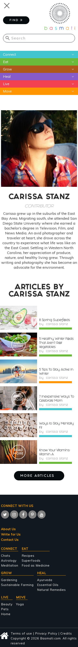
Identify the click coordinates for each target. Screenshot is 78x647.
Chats (5, 556)
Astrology (9, 560)
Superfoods (31, 560)
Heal (7, 76)
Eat (5, 62)
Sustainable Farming (17, 585)
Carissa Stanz (57, 324)
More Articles (39, 476)
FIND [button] (16, 20)
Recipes (28, 556)
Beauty (7, 604)
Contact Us (10, 540)
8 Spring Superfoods (54, 320)
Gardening (9, 580)
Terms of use (21, 633)
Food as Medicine (36, 565)
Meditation (9, 565)
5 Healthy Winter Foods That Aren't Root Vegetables (56, 343)
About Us (8, 529)
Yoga (20, 604)
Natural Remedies (51, 590)
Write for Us (11, 534)
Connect (9, 54)
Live (6, 84)
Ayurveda (44, 580)
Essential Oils (48, 585)
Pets (5, 609)
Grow (7, 69)
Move (7, 91)
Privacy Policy (46, 633)
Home (6, 614)
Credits (66, 633)
